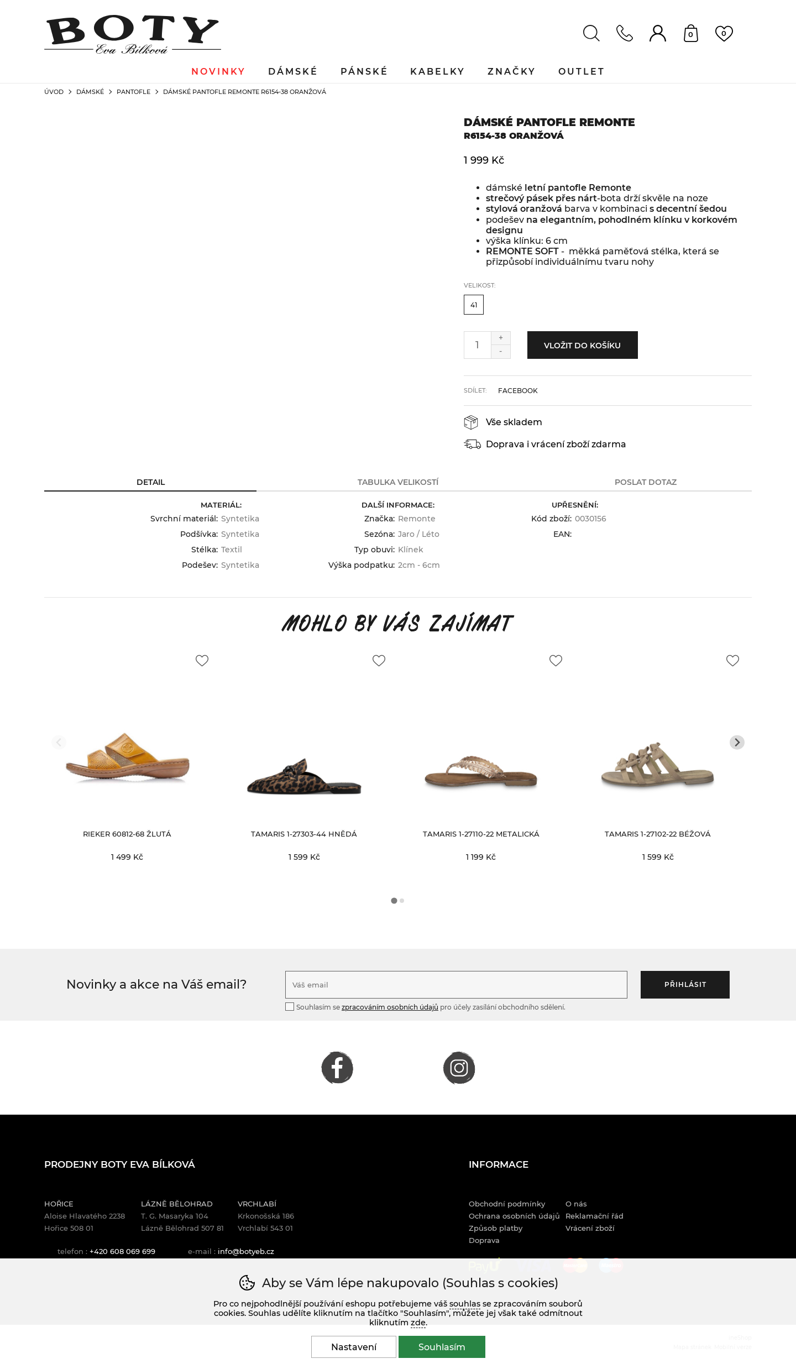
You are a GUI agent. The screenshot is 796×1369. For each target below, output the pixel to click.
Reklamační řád (594, 1215)
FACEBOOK (337, 1068)
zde (418, 1323)
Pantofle (133, 92)
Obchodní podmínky (507, 1203)
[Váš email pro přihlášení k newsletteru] (456, 985)
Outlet (582, 71)
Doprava (484, 1240)
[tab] (394, 900)
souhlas (464, 1304)
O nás (576, 1203)
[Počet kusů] (477, 345)
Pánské (365, 71)
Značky (512, 71)
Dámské (90, 92)
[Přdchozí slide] (58, 742)
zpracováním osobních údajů (390, 1007)
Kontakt (624, 33)
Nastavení (353, 1347)
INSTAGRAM (458, 1068)
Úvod (54, 92)
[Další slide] (737, 742)
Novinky (218, 71)
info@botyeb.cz (246, 1251)
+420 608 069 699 (122, 1251)
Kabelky (438, 71)
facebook (518, 390)
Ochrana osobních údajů (514, 1215)
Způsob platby (495, 1228)
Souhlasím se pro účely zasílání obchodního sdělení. (425, 1006)
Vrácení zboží (590, 1228)
